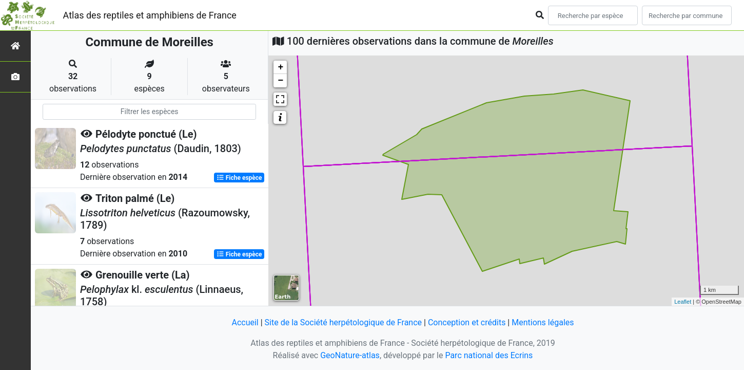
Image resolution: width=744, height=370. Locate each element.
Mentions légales (543, 322)
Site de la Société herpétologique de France (343, 322)
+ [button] (280, 67)
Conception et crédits (467, 322)
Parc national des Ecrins (489, 355)
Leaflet (682, 302)
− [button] (280, 81)
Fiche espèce (239, 177)
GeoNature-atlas (350, 355)
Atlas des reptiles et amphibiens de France (150, 15)
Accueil (244, 322)
